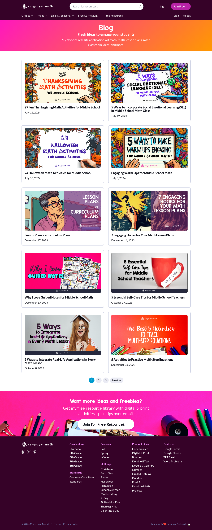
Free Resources (114, 15)
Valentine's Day (110, 510)
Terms (57, 524)
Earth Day (107, 473)
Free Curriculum (89, 15)
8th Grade (76, 465)
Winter (105, 457)
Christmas (107, 469)
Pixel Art (137, 482)
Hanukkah (107, 485)
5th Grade (76, 453)
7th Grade (76, 461)
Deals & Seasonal (62, 15)
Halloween (107, 481)
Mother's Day (109, 494)
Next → (116, 380)
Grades (27, 15)
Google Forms (171, 448)
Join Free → (181, 6)
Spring (104, 453)
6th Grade (76, 457)
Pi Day (105, 498)
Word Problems (172, 461)
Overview (75, 448)
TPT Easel (169, 457)
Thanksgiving (108, 506)
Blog (176, 15)
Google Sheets (172, 453)
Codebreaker (140, 448)
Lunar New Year (110, 489)
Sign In (164, 6)
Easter (104, 477)
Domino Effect (140, 461)
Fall (103, 448)
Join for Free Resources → (106, 424)
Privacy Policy (71, 524)
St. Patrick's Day (110, 502)
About (187, 15)
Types (42, 15)
